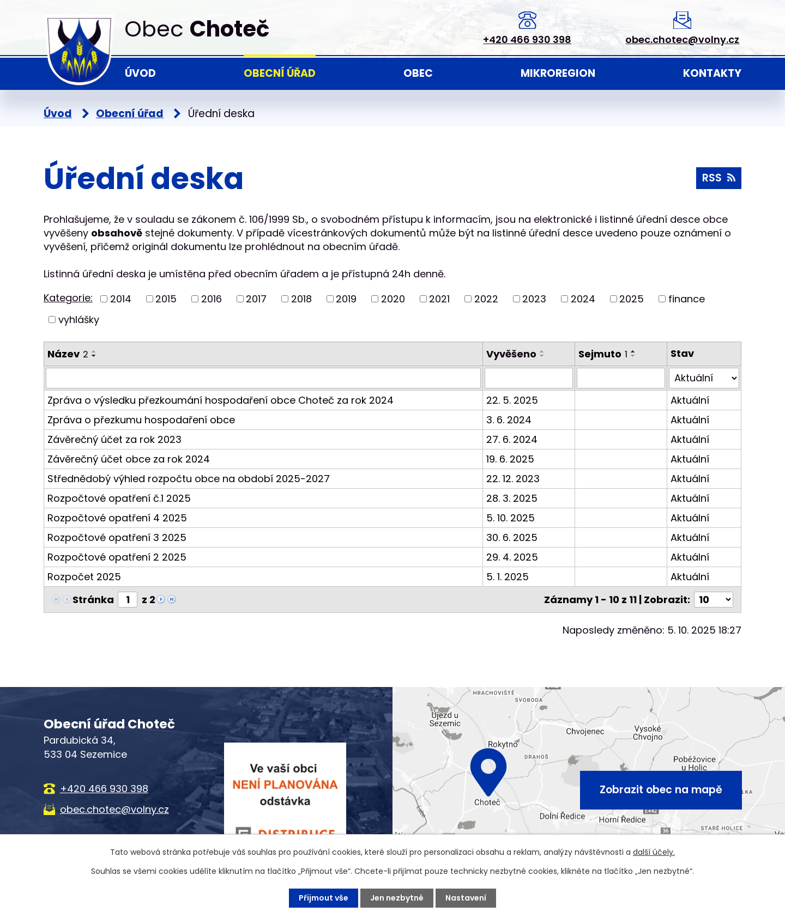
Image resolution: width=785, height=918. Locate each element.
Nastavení (465, 897)
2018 (301, 299)
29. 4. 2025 (512, 557)
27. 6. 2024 (512, 439)
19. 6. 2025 (510, 459)
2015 (166, 299)
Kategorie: (68, 298)
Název (67, 354)
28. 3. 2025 (512, 498)
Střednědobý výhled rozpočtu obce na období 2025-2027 (188, 478)
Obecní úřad (280, 73)
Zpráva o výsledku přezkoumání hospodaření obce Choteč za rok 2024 (220, 400)
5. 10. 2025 (510, 518)
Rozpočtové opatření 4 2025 (117, 518)
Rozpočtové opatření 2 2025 (116, 557)
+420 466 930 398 (527, 39)
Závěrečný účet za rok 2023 (114, 439)
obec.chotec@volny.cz (682, 39)
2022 (486, 299)
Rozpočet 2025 (84, 576)
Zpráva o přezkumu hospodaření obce (141, 420)
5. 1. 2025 (507, 576)
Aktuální (690, 400)
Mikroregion (558, 73)
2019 (346, 299)
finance (686, 299)
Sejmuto (602, 354)
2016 (211, 299)
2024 (583, 299)
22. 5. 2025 (512, 400)
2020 (393, 299)
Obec (418, 73)
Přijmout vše (323, 897)
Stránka (93, 599)
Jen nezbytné (397, 897)
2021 (439, 299)
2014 (120, 299)
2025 (631, 299)
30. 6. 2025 (512, 537)
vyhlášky (78, 319)
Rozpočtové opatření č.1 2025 (119, 498)
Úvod (140, 73)
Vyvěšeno (511, 354)
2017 (256, 299)
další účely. (654, 852)
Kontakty (712, 73)
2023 (534, 299)
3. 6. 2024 (509, 420)
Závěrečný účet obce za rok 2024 (128, 459)
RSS (718, 178)
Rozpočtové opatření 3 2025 (116, 537)
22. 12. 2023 (513, 478)
